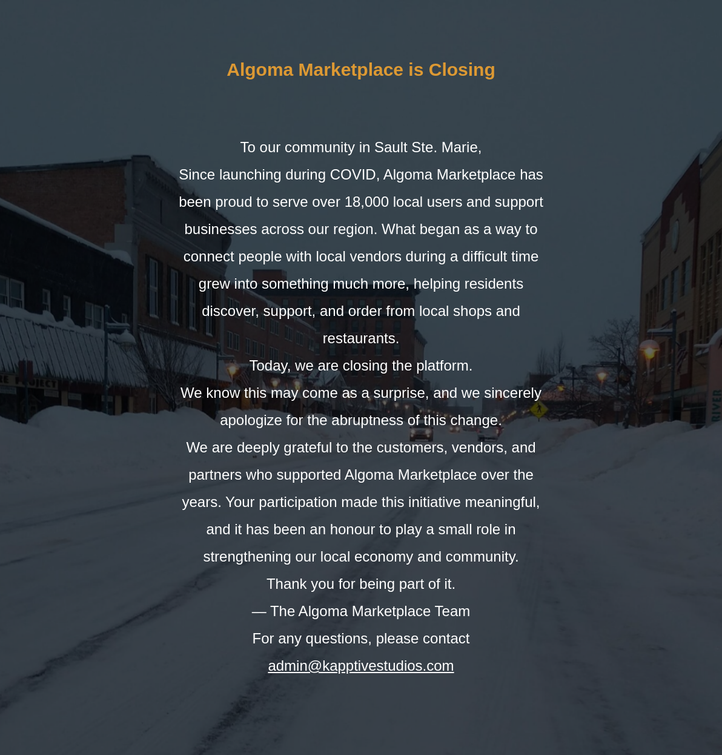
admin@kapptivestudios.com (361, 665)
